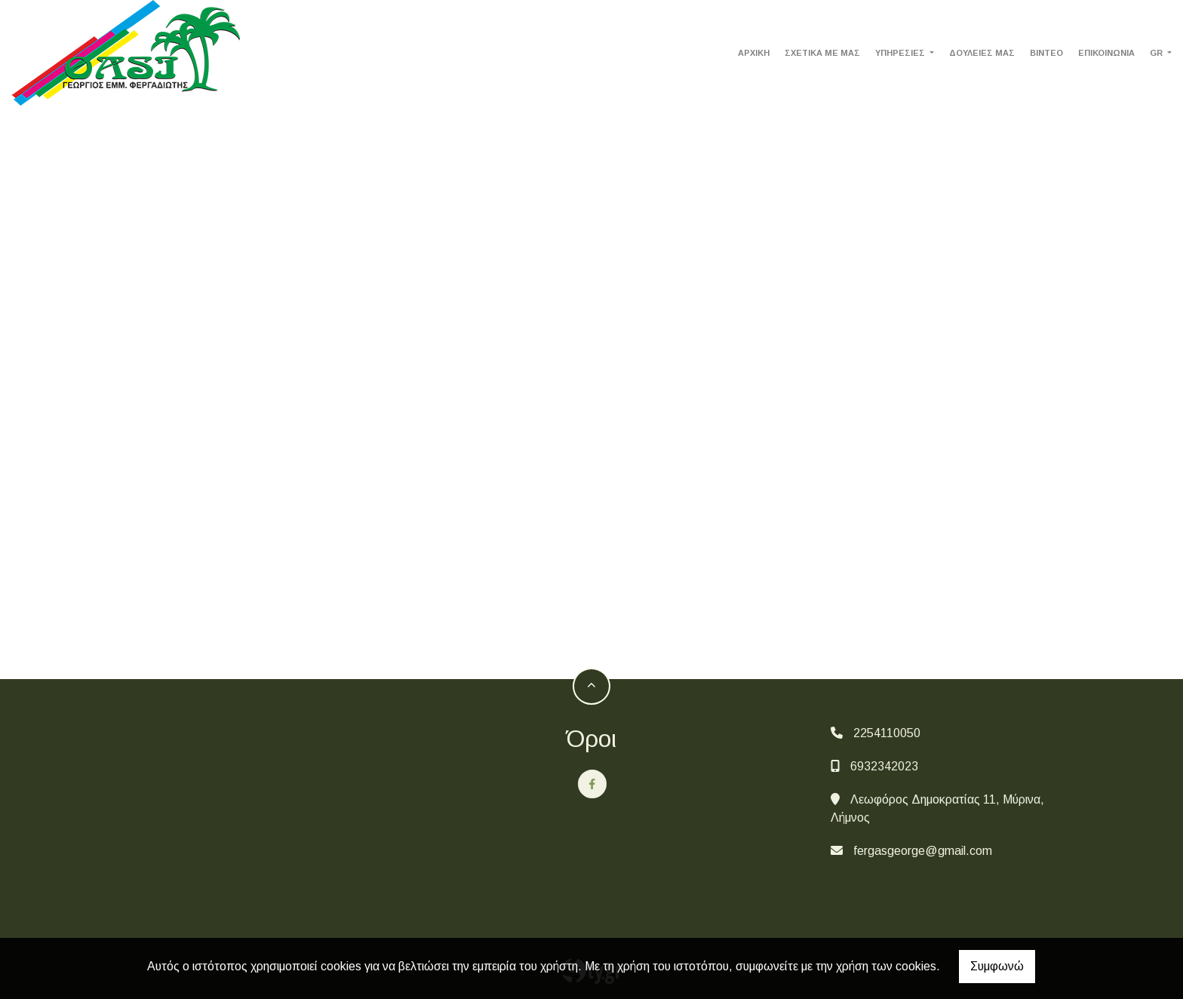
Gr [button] (1157, 52)
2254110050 (886, 733)
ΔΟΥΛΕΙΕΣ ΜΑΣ (982, 52)
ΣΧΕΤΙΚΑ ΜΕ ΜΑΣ (822, 52)
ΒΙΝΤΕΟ (1046, 52)
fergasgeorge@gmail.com (922, 850)
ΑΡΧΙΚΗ (754, 52)
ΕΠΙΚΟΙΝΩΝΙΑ (1106, 52)
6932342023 (884, 766)
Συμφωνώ (997, 966)
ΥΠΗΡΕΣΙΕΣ (901, 52)
